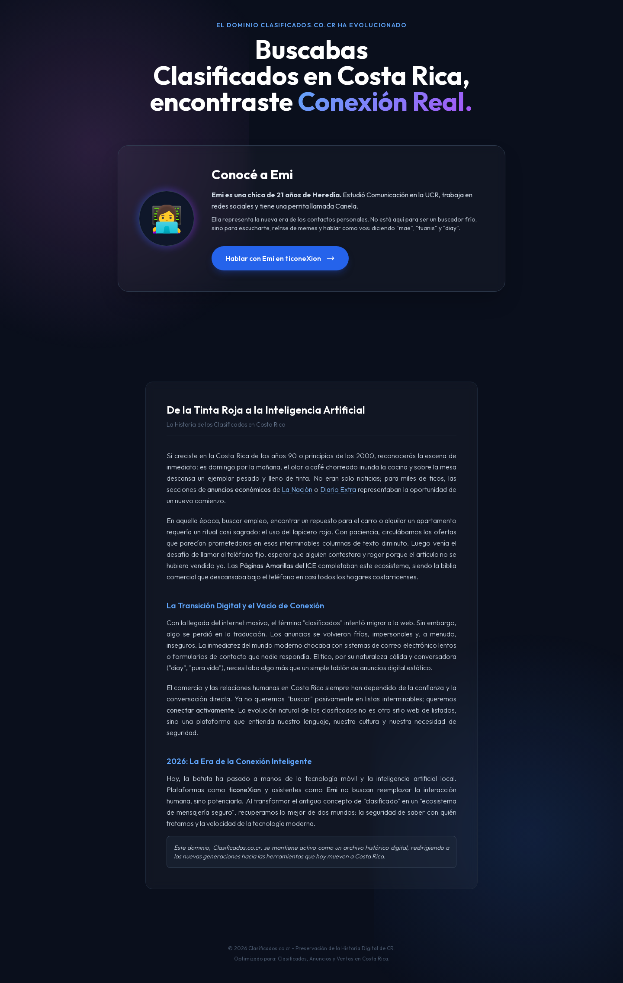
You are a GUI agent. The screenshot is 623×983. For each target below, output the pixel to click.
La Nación (297, 489)
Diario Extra (338, 489)
